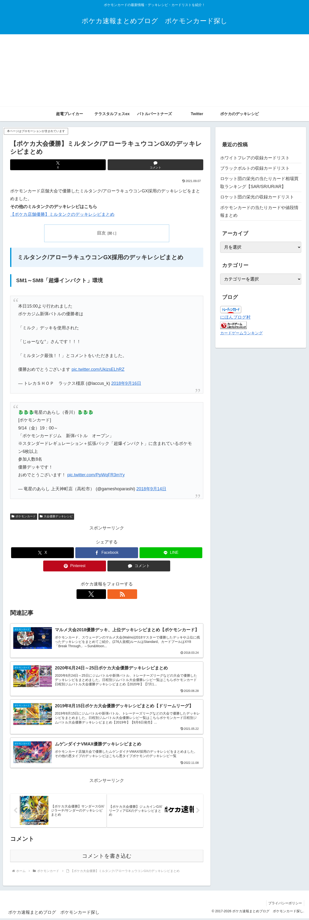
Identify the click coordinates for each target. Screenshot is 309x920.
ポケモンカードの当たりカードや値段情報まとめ (259, 211)
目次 (101, 233)
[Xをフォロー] (101, 594)
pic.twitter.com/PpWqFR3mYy (96, 474)
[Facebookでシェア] (106, 552)
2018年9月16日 (126, 383)
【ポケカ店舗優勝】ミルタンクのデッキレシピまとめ (62, 214)
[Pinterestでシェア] (74, 566)
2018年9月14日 (151, 488)
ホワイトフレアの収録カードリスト (255, 157)
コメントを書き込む (107, 858)
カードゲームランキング (241, 333)
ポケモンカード (24, 516)
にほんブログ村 (235, 317)
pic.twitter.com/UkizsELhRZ (97, 369)
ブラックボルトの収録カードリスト (255, 168)
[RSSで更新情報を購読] (112, 594)
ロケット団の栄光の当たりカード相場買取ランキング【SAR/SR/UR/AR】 (259, 182)
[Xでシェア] (58, 164)
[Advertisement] (154, 70)
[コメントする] (155, 164)
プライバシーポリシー (285, 905)
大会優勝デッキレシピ (56, 516)
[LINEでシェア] (171, 552)
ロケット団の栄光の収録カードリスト (257, 197)
